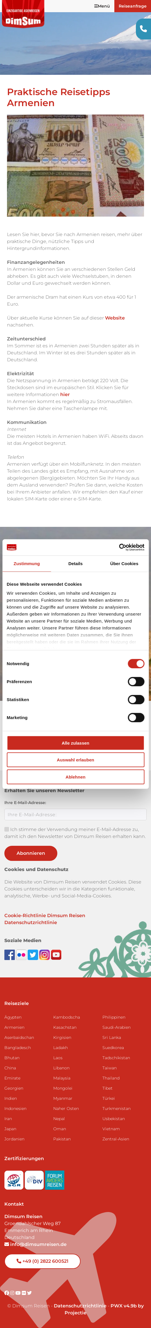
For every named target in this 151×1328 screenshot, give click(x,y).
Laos (58, 1057)
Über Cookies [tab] (124, 563)
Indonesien (15, 1108)
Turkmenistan (116, 1108)
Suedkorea (113, 1047)
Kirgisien (62, 1037)
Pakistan (62, 1139)
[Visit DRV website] (35, 1178)
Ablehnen (75, 776)
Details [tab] (75, 563)
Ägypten (13, 1017)
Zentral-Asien (115, 1139)
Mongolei (62, 1088)
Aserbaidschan (19, 1037)
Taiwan (109, 1068)
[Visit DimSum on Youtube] (18, 1293)
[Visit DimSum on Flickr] (24, 1293)
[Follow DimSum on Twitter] (33, 954)
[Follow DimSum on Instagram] (45, 954)
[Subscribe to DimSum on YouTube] (56, 954)
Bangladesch (17, 1047)
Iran (8, 1118)
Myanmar (62, 1098)
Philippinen (113, 1017)
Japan (10, 1128)
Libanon (61, 1068)
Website (115, 318)
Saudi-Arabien (116, 1027)
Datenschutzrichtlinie (30, 922)
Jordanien (14, 1139)
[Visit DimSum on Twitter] (29, 1293)
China (10, 1068)
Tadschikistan (116, 1057)
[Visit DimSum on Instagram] (12, 1293)
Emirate (12, 1078)
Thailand (111, 1078)
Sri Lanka (111, 1037)
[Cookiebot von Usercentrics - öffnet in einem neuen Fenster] (118, 547)
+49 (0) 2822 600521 (42, 1261)
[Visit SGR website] (14, 1178)
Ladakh (60, 1047)
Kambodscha (66, 1017)
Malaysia (61, 1078)
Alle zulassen (75, 742)
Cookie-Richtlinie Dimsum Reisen (44, 915)
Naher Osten (66, 1108)
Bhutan (11, 1057)
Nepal (59, 1118)
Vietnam (111, 1128)
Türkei (108, 1098)
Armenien (14, 1027)
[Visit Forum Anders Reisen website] (54, 1178)
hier (65, 394)
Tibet (107, 1088)
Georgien (13, 1088)
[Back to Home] (23, 14)
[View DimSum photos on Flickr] (22, 954)
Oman (59, 1128)
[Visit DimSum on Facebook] (10, 954)
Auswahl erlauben (75, 759)
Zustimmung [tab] (27, 563)
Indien (10, 1098)
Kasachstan (65, 1027)
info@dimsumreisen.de (35, 1244)
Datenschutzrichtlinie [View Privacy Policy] (80, 1306)
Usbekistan (113, 1118)
